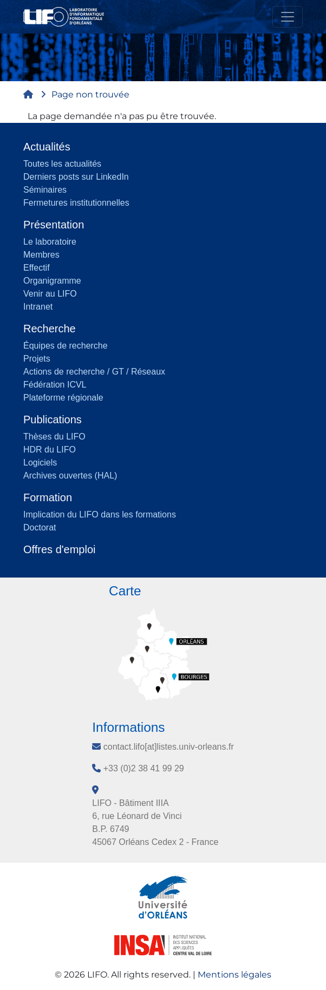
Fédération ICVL (55, 384)
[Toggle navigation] (287, 17)
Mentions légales (234, 974)
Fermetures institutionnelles (76, 202)
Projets (36, 358)
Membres (41, 254)
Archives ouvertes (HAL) (70, 475)
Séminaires (45, 189)
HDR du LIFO (49, 449)
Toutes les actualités (62, 163)
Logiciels (40, 462)
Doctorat (39, 527)
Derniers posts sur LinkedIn (76, 176)
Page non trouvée (90, 94)
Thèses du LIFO (54, 436)
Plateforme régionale (63, 397)
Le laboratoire (49, 241)
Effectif (36, 267)
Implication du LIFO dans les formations (99, 514)
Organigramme (52, 280)
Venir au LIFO (50, 293)
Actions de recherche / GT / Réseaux (94, 371)
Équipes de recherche (65, 345)
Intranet (38, 306)
